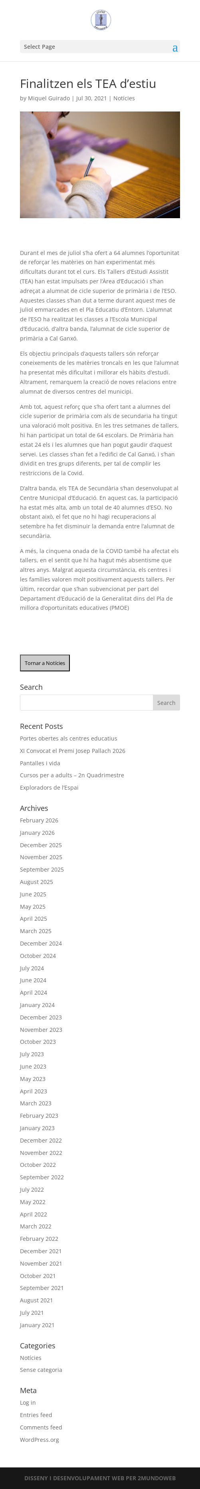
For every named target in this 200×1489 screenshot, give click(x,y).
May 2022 (33, 1202)
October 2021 (38, 1276)
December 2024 (41, 943)
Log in (28, 1402)
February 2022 (39, 1238)
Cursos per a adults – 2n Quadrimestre (72, 775)
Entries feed (36, 1415)
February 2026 (39, 820)
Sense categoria (41, 1370)
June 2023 (33, 1066)
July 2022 (32, 1189)
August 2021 (36, 1300)
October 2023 (38, 1041)
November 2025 (41, 857)
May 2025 (33, 906)
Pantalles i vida (40, 763)
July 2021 (32, 1312)
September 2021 (42, 1288)
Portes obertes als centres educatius (68, 738)
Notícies (124, 98)
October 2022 (38, 1165)
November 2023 (41, 1029)
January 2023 (37, 1128)
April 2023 (33, 1091)
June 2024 (33, 980)
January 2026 (37, 832)
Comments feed (41, 1427)
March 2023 (35, 1103)
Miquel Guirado (49, 98)
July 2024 (32, 968)
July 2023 (32, 1054)
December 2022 (41, 1140)
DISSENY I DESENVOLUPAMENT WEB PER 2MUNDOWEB (100, 1478)
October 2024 (38, 955)
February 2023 (39, 1115)
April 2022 (33, 1214)
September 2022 (42, 1177)
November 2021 (41, 1263)
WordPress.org (39, 1439)
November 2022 (41, 1153)
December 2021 (41, 1251)
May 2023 (33, 1079)
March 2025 (35, 931)
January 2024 (37, 1005)
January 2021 (37, 1325)
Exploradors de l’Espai (49, 787)
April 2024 (33, 992)
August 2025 (36, 882)
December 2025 (41, 845)
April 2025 (33, 918)
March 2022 (35, 1226)
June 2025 (33, 894)
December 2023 (41, 1017)
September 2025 (42, 869)
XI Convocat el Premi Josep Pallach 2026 (72, 750)
